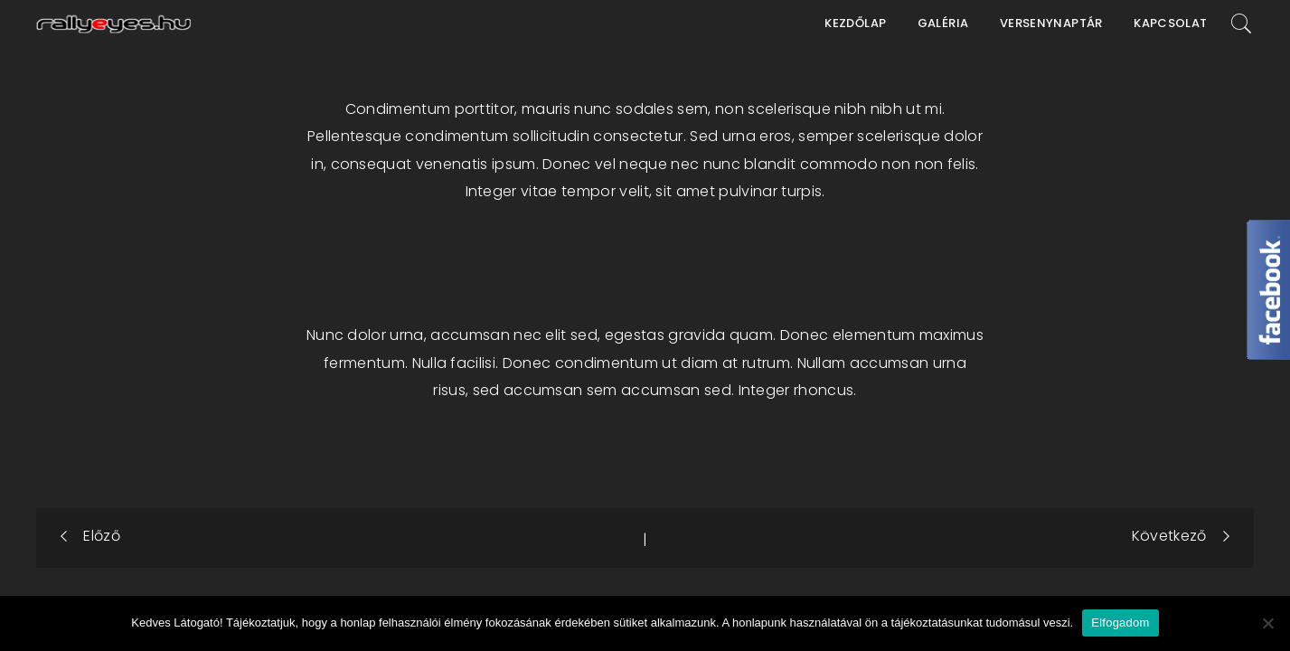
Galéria (943, 23)
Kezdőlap (855, 23)
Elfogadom (1120, 622)
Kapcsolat (1171, 23)
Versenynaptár (1051, 23)
